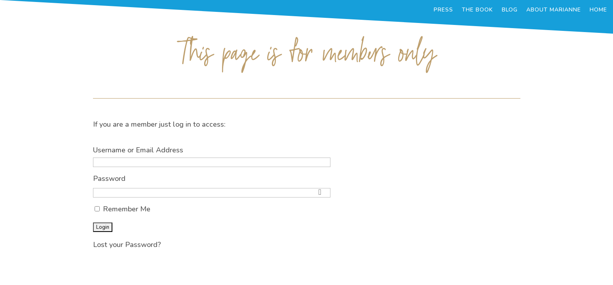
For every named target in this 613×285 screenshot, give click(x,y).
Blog (510, 10)
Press (443, 10)
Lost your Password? (127, 244)
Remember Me (122, 209)
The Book (477, 10)
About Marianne (553, 10)
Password (109, 178)
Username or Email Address (138, 150)
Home (598, 10)
